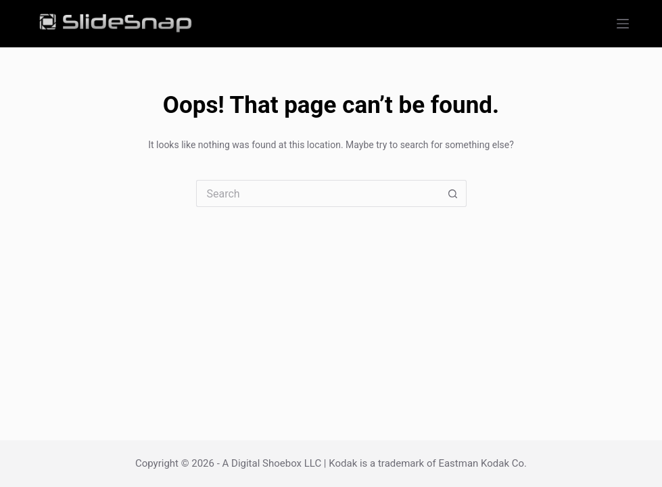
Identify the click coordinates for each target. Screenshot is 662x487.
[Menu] (623, 24)
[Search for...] (318, 193)
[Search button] (453, 193)
